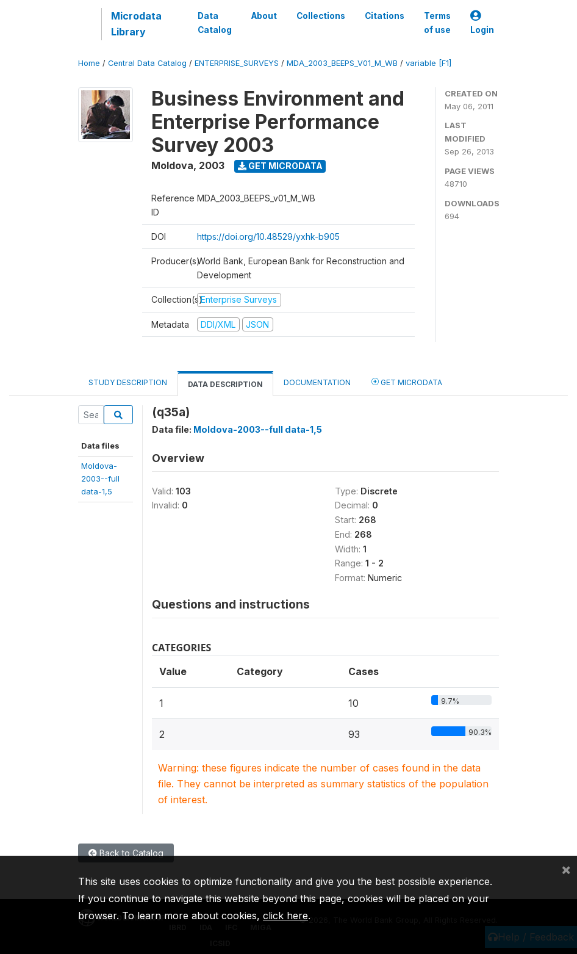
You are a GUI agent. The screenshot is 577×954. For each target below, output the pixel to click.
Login (482, 23)
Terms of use (437, 22)
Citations (384, 16)
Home (89, 63)
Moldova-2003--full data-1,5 (257, 429)
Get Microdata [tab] (406, 382)
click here (285, 915)
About (264, 16)
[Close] (566, 869)
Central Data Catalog (147, 63)
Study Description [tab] (127, 382)
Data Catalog (215, 22)
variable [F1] (428, 63)
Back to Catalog (125, 853)
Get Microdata (280, 166)
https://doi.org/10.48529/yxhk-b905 (268, 236)
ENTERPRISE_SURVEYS (237, 63)
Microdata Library (136, 24)
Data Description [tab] (225, 384)
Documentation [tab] (317, 382)
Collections (320, 16)
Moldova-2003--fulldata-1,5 (100, 479)
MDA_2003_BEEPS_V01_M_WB (342, 63)
